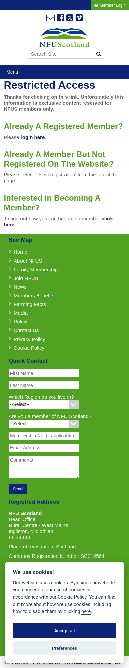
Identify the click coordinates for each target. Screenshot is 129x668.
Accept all (64, 630)
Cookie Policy (29, 348)
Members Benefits (34, 295)
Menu (12, 72)
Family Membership (36, 269)
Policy (20, 321)
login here (33, 137)
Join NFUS (26, 278)
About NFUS (28, 261)
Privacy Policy (29, 339)
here (86, 611)
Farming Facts (30, 304)
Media (21, 313)
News (20, 287)
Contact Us (26, 330)
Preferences (64, 648)
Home (20, 252)
